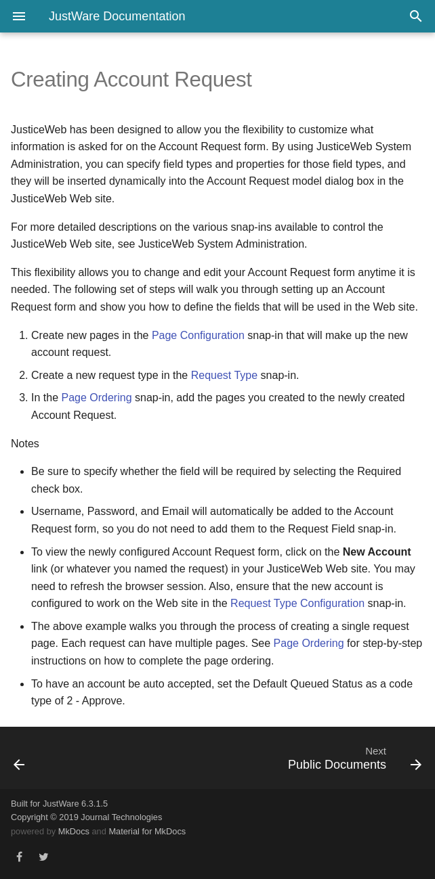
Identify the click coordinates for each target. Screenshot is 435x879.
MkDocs (73, 831)
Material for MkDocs (147, 831)
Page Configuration (198, 335)
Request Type (224, 375)
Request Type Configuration (297, 603)
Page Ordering (96, 397)
